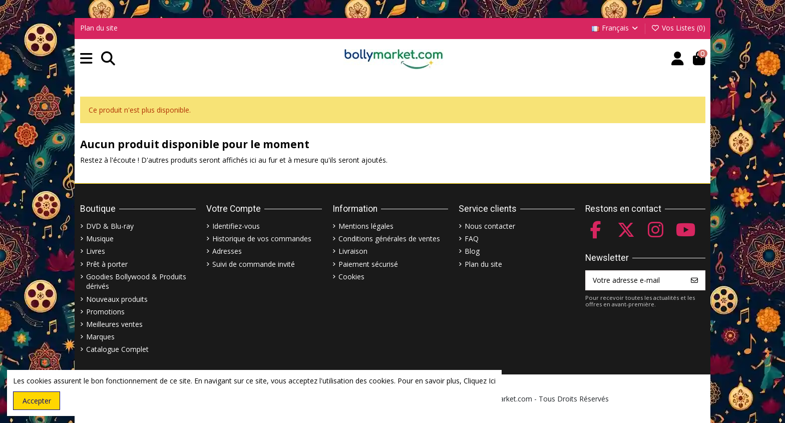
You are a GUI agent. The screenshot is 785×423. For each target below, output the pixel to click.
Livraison (352, 251)
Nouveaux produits (117, 299)
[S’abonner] (694, 280)
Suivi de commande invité (253, 264)
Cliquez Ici (480, 380)
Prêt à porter (107, 264)
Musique (100, 238)
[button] (86, 59)
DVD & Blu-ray (110, 226)
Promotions (105, 311)
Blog (472, 251)
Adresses (227, 251)
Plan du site (99, 28)
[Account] (677, 59)
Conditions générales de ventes (389, 238)
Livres (95, 251)
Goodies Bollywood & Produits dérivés (136, 281)
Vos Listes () (678, 28)
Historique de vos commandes (261, 238)
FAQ (472, 238)
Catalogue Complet (117, 349)
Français (616, 28)
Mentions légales (366, 226)
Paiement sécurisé (368, 264)
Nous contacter (490, 226)
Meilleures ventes (114, 324)
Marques (100, 336)
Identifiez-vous (236, 226)
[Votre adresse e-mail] (635, 280)
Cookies (351, 276)
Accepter (37, 400)
